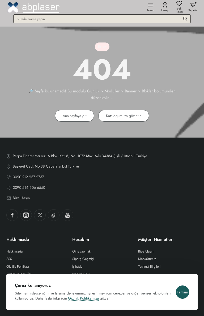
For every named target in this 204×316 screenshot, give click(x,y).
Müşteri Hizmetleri (155, 239)
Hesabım (80, 239)
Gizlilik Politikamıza (83, 298)
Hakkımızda (17, 239)
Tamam (182, 292)
